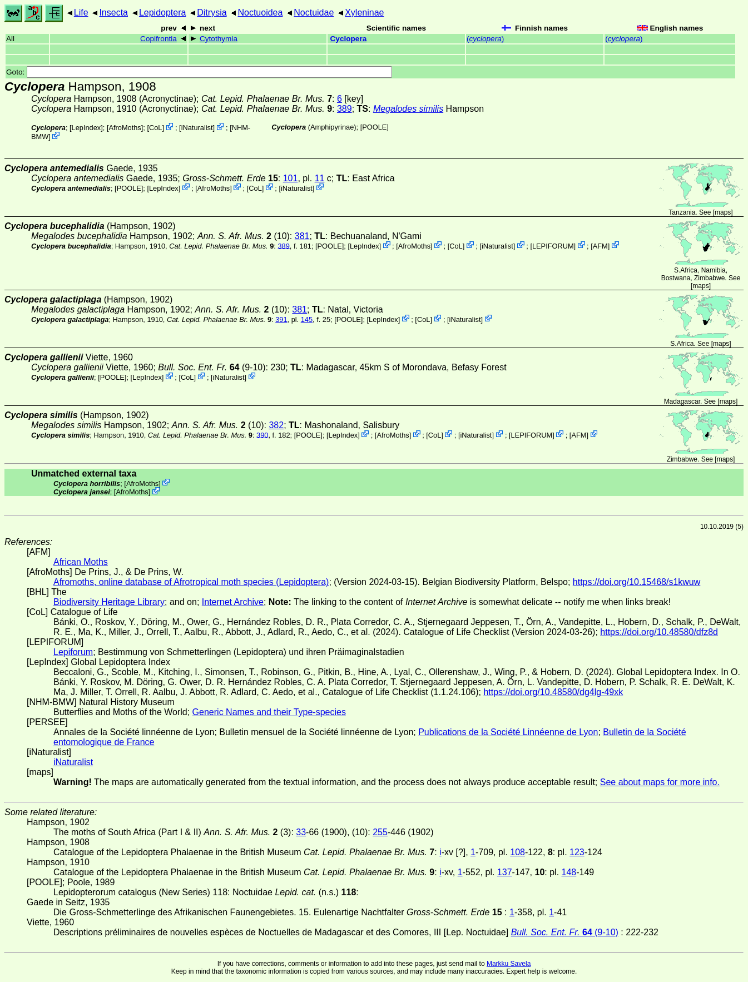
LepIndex (86, 127)
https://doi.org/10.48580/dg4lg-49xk (553, 692)
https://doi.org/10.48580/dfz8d (659, 632)
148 (569, 872)
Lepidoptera (162, 12)
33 (301, 832)
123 (576, 852)
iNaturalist (197, 127)
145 (307, 319)
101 (290, 178)
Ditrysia (211, 12)
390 (262, 434)
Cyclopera (348, 38)
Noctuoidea (260, 12)
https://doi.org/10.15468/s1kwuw (636, 582)
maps (723, 212)
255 (380, 832)
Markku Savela (509, 964)
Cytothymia (218, 38)
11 (320, 178)
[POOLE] (374, 127)
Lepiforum (73, 652)
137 (504, 872)
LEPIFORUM (553, 245)
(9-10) (211, 367)
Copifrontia (158, 38)
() (485, 38)
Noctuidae (314, 12)
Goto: (199, 72)
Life (81, 12)
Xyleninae (364, 12)
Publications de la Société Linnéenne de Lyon (508, 732)
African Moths (80, 562)
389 (344, 108)
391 (281, 319)
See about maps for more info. (660, 782)
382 (276, 425)
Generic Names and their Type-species (269, 712)
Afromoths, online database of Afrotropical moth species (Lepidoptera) (191, 582)
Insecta (113, 12)
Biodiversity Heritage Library (109, 602)
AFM (600, 245)
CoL (155, 127)
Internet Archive (233, 602)
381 (302, 236)
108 (517, 852)
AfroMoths (124, 127)
